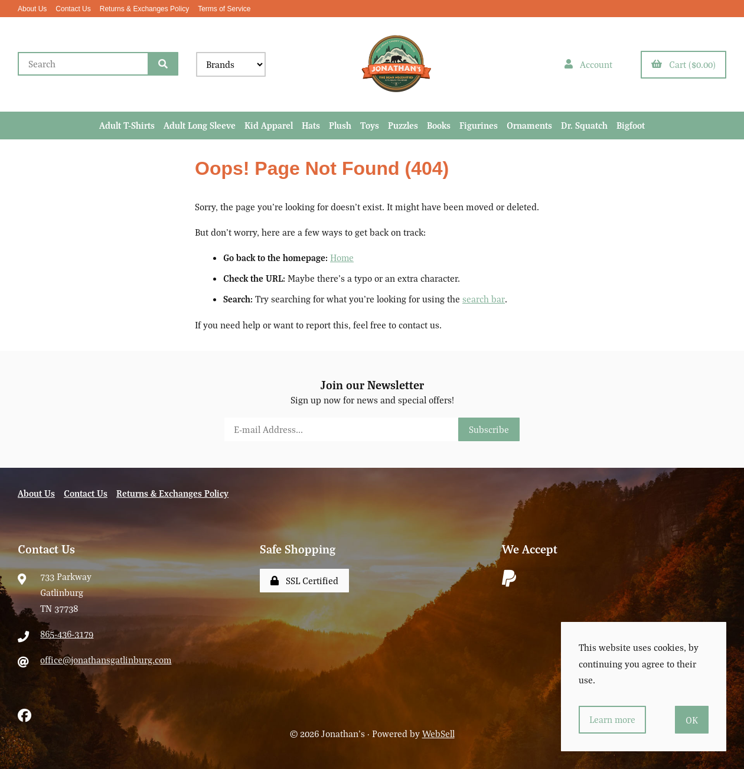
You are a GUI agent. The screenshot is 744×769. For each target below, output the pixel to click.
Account (588, 64)
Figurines (478, 125)
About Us (32, 9)
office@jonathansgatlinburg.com (106, 660)
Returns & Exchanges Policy (144, 9)
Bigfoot (630, 125)
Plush (340, 125)
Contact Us (73, 9)
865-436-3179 (66, 634)
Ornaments (529, 125)
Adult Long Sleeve (200, 125)
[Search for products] (83, 64)
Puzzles (403, 125)
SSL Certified (304, 580)
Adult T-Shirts (127, 125)
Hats (311, 125)
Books (439, 125)
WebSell (438, 733)
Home (342, 257)
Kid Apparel (268, 125)
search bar (483, 299)
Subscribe (489, 429)
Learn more (612, 719)
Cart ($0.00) (683, 64)
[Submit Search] (163, 64)
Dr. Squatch (584, 125)
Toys (369, 125)
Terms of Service (224, 9)
